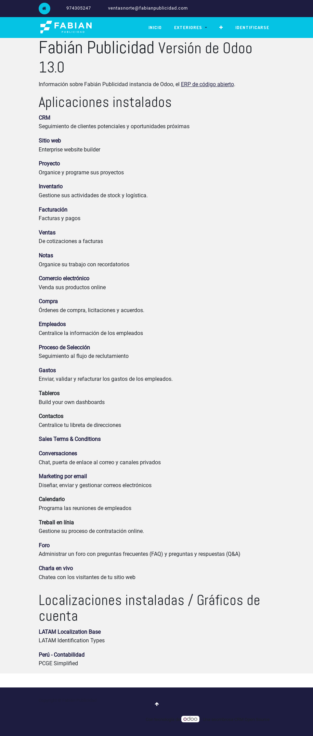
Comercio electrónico (64, 278)
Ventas (47, 232)
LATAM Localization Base (70, 631)
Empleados (52, 324)
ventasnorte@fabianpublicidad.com (148, 8)
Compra (48, 301)
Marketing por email (63, 476)
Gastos (47, 370)
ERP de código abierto (207, 84)
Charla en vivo (56, 568)
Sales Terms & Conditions (70, 439)
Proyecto (49, 163)
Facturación (53, 209)
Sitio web (50, 140)
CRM (44, 117)
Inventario (51, 186)
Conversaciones (58, 453)
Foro (44, 545)
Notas (46, 255)
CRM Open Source (252, 719)
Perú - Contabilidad (61, 654)
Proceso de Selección (64, 347)
